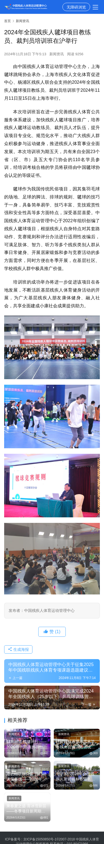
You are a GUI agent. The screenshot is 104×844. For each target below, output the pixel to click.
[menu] (95, 7)
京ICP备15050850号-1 (40, 839)
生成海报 (18, 649)
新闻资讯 (56, 54)
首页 (7, 21)
